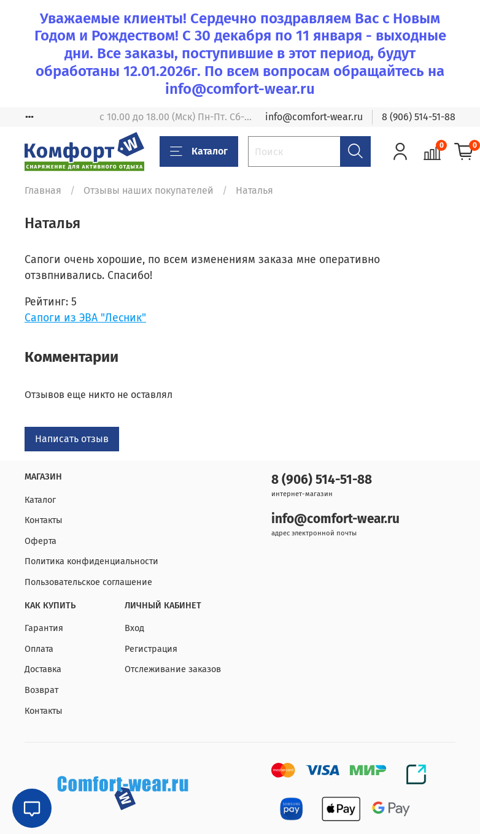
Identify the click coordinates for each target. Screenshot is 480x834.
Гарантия (44, 628)
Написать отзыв (72, 439)
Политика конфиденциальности (91, 561)
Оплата (39, 649)
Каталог (199, 151)
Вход (134, 628)
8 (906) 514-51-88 (418, 117)
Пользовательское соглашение (88, 582)
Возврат (41, 690)
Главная (43, 190)
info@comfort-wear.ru (314, 117)
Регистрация (151, 649)
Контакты (44, 520)
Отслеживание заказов (173, 669)
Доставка (43, 669)
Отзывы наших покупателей (148, 190)
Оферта (40, 541)
